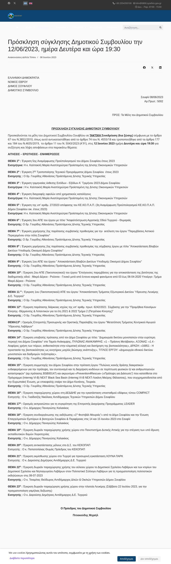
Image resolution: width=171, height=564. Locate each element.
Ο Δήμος (28, 27)
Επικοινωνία (113, 27)
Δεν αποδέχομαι (149, 558)
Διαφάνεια (61, 27)
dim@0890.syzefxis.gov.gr (148, 3)
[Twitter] (15, 3)
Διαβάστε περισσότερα (22, 558)
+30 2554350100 (123, 3)
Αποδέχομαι (126, 558)
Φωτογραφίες (96, 27)
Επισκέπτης (77, 27)
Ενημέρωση (44, 27)
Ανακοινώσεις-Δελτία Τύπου (22, 57)
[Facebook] (9, 3)
